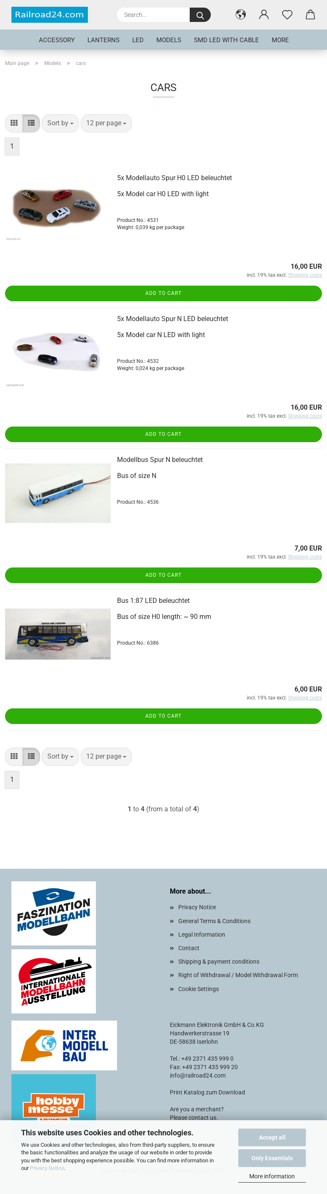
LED (138, 40)
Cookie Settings (198, 989)
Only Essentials (272, 1158)
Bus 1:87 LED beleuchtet (153, 601)
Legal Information (201, 934)
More (280, 40)
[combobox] (60, 123)
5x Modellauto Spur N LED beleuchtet (172, 319)
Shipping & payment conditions (218, 961)
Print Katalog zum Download (207, 1092)
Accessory (57, 40)
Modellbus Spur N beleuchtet (160, 460)
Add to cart (163, 293)
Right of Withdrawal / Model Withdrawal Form (238, 975)
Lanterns (103, 40)
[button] (240, 15)
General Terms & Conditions (214, 921)
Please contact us (193, 1117)
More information (272, 1176)
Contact (188, 948)
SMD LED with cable (226, 40)
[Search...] (200, 15)
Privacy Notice (47, 1168)
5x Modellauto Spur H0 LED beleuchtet (174, 178)
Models (168, 40)
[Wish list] (287, 15)
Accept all (272, 1137)
